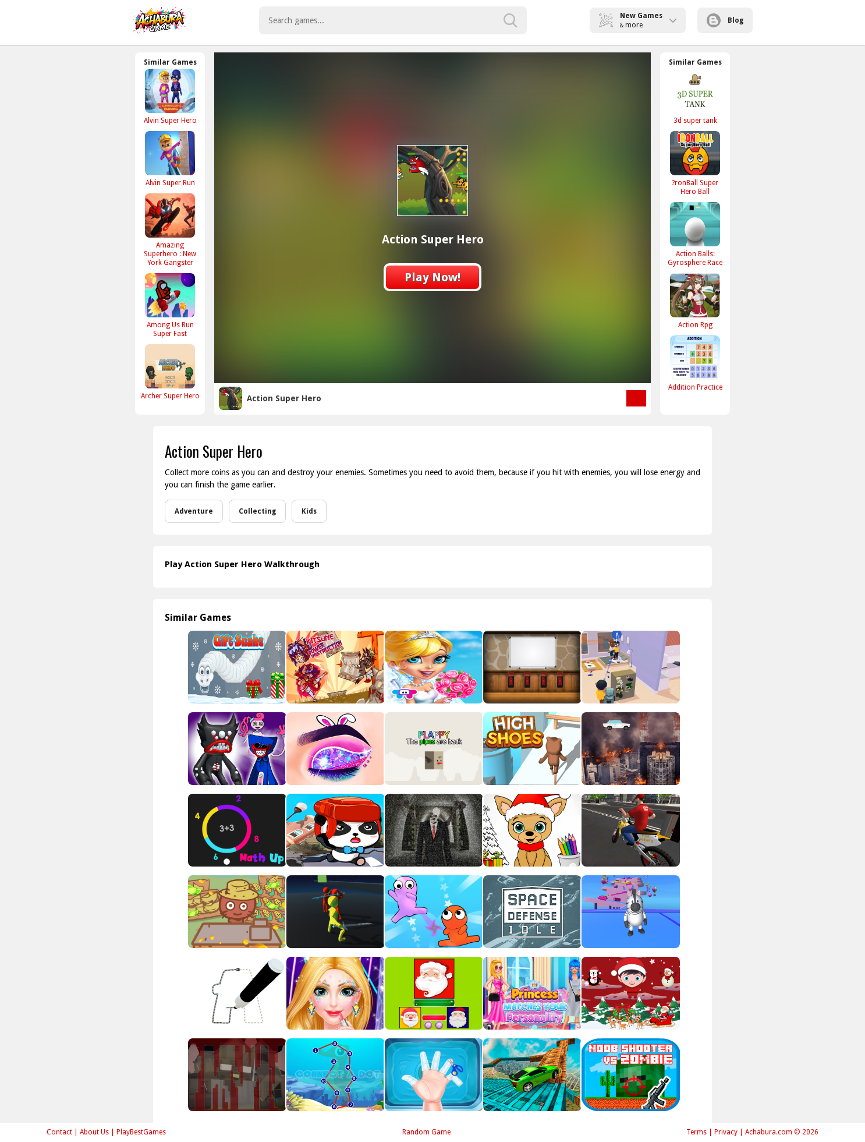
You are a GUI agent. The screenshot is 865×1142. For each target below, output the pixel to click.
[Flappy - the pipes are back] (433, 748)
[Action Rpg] (695, 301)
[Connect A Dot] (334, 1074)
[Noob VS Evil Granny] (236, 1074)
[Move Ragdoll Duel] (433, 911)
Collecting (257, 511)
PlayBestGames (141, 1132)
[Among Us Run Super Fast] (170, 305)
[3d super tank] (695, 96)
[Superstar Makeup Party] (334, 993)
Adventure (194, 511)
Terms (696, 1132)
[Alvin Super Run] (170, 159)
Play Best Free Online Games (159, 20)
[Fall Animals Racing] (629, 911)
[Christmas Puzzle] (629, 993)
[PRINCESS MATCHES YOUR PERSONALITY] (531, 993)
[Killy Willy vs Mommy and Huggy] (236, 748)
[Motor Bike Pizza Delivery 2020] (629, 830)
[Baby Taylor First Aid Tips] (433, 1074)
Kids (309, 511)
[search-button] (510, 20)
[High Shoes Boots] (531, 748)
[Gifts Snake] (236, 667)
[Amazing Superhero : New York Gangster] (170, 229)
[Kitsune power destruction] (334, 667)
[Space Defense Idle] (531, 911)
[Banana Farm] (236, 911)
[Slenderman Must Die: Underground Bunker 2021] (433, 830)
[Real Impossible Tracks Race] (531, 1074)
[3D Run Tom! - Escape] (334, 911)
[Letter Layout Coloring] (236, 993)
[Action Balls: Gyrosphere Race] (695, 234)
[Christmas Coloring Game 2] (531, 830)
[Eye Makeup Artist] (334, 748)
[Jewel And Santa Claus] (433, 993)
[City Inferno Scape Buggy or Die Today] (629, 748)
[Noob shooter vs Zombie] (629, 1074)
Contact (59, 1132)
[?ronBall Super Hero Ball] (695, 163)
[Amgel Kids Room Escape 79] (531, 667)
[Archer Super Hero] (170, 372)
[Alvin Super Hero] (170, 96)
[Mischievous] (629, 667)
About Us (94, 1132)
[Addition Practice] (695, 363)
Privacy (726, 1132)
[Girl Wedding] (433, 667)
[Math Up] (236, 830)
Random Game (426, 1132)
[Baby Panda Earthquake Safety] (334, 830)
